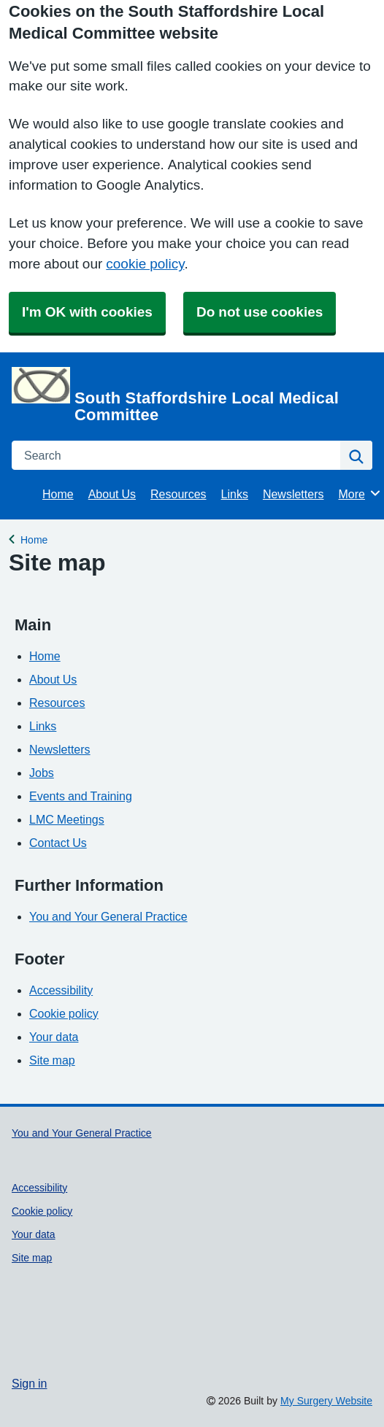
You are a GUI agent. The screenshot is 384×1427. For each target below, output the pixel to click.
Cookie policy (64, 1013)
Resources (178, 494)
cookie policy (145, 264)
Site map (52, 1060)
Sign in (29, 1383)
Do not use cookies (259, 312)
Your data (53, 1037)
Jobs (41, 772)
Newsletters (293, 494)
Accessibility (61, 990)
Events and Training (80, 796)
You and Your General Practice (108, 916)
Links (234, 494)
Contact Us (58, 842)
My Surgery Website (326, 1401)
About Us (112, 494)
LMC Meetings (66, 819)
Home (58, 494)
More (359, 493)
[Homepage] (189, 395)
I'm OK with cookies (87, 312)
